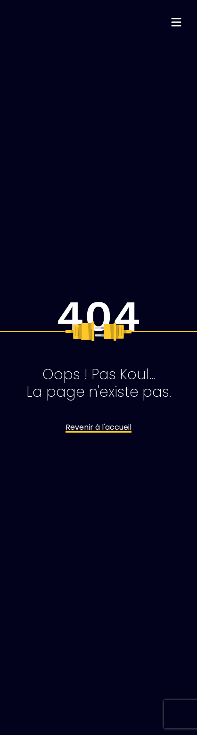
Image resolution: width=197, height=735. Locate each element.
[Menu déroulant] (176, 23)
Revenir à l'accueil (98, 427)
